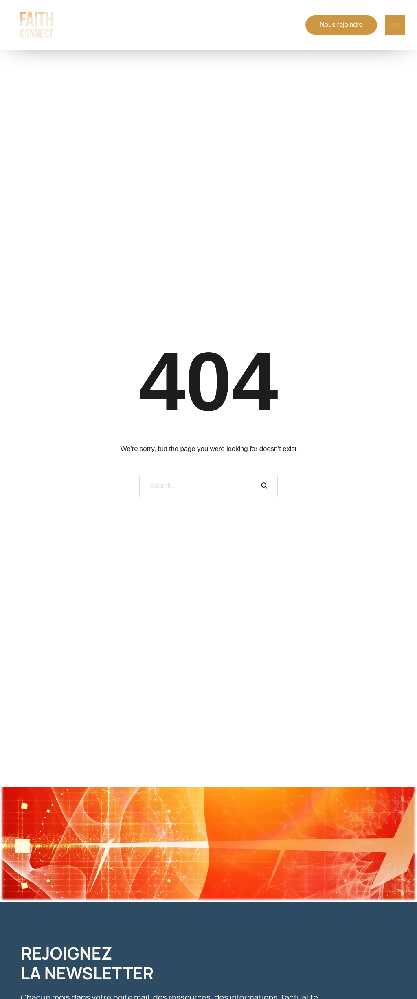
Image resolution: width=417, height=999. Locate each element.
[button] (341, 24)
